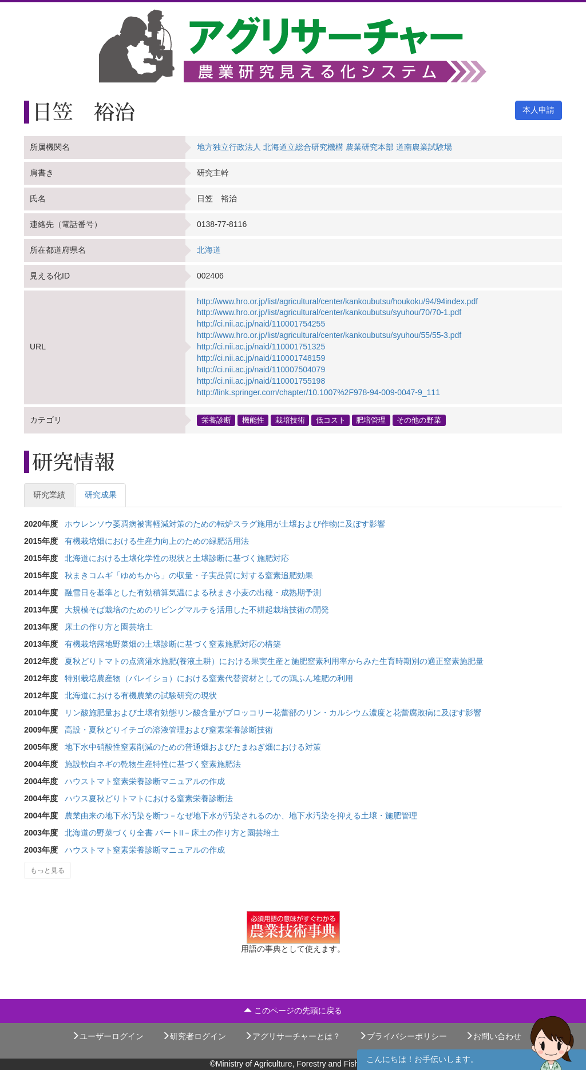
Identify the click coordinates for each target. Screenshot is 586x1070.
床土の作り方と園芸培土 (109, 626)
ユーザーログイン (108, 1036)
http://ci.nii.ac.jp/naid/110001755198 (261, 380)
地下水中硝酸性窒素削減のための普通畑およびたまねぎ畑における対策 (193, 746)
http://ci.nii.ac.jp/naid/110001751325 (261, 346)
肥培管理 (371, 420)
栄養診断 (216, 420)
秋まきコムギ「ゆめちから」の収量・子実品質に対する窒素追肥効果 (189, 575)
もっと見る (47, 870)
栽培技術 (290, 420)
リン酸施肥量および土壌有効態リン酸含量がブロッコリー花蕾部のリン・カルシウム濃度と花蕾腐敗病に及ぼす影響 (273, 712)
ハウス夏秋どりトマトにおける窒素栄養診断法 (149, 798)
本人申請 (538, 109)
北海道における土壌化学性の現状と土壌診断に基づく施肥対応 (177, 558)
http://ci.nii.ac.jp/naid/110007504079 (261, 369)
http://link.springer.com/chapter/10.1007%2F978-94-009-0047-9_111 (318, 392)
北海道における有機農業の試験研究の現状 (141, 695)
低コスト (331, 420)
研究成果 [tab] (101, 494)
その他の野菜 (419, 420)
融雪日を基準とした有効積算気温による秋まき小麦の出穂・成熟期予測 (193, 592)
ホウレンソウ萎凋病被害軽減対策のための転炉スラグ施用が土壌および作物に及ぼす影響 (225, 523)
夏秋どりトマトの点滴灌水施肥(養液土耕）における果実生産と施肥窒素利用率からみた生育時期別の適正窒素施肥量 (274, 661)
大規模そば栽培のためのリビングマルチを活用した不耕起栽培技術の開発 (197, 609)
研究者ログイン (194, 1036)
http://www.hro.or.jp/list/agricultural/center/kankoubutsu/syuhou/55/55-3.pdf (329, 335)
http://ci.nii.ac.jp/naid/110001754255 (261, 323)
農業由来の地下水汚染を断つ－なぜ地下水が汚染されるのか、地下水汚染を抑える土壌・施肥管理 (241, 815)
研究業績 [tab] (49, 494)
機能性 (253, 420)
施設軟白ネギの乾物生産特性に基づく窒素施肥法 (153, 764)
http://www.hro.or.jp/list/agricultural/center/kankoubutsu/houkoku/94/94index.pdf (337, 301)
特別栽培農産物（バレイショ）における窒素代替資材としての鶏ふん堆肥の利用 (209, 678)
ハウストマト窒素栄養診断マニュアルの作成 (145, 781)
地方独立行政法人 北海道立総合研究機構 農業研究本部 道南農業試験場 (324, 147)
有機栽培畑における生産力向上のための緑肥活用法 (157, 541)
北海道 (209, 249)
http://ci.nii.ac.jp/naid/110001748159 (261, 358)
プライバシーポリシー (403, 1036)
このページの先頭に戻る (293, 1010)
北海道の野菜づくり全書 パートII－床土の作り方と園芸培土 (172, 832)
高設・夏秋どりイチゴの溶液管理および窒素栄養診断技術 (169, 729)
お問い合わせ (493, 1036)
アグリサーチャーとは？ (292, 1036)
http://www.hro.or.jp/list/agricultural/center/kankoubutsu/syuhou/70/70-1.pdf (329, 312)
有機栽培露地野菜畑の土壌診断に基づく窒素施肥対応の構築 (173, 644)
